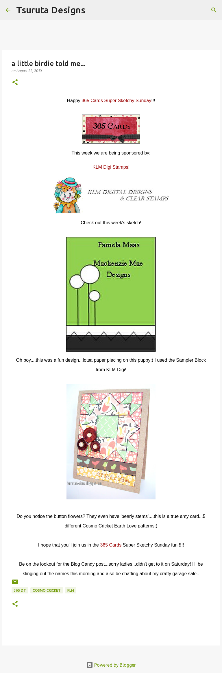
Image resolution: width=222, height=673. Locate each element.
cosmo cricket (47, 590)
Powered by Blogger (111, 665)
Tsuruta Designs (50, 10)
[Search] (93, 10)
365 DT (20, 590)
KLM (70, 590)
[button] (15, 83)
